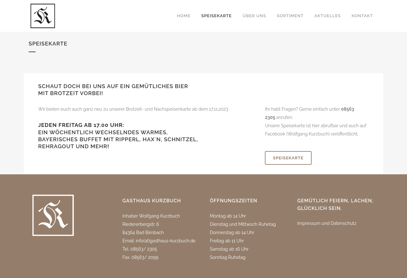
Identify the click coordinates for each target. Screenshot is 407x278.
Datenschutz (343, 223)
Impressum (309, 223)
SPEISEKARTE (288, 158)
